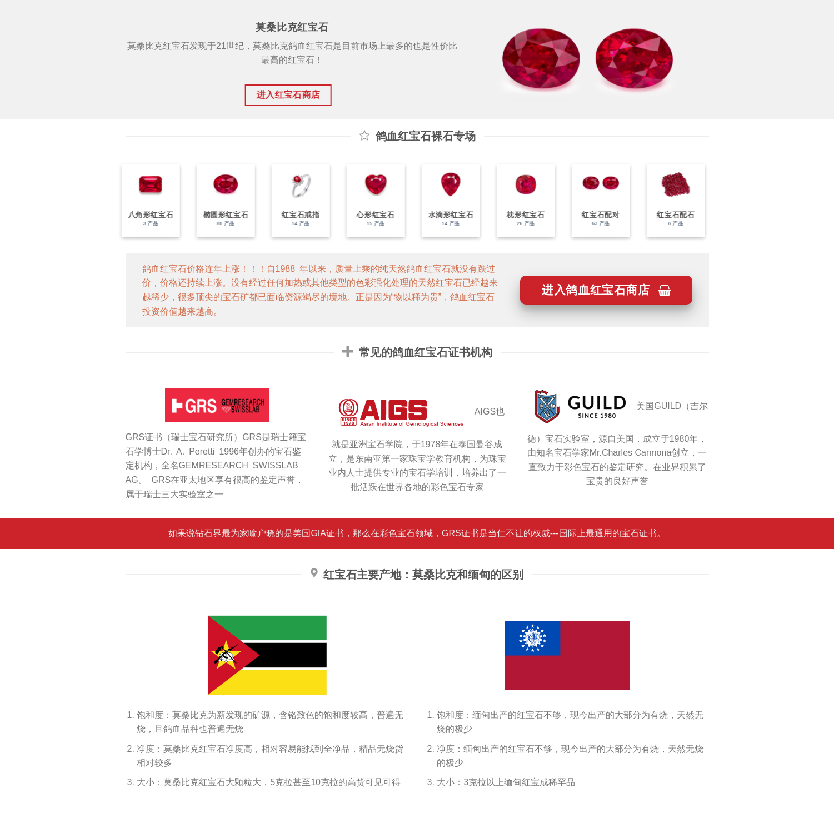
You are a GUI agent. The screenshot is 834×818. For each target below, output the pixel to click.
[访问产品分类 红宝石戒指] (295, 200)
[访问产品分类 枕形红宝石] (520, 200)
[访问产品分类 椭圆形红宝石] (220, 200)
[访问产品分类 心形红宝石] (370, 200)
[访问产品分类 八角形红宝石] (145, 200)
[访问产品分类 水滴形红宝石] (445, 200)
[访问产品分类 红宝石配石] (670, 200)
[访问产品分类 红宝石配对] (595, 200)
